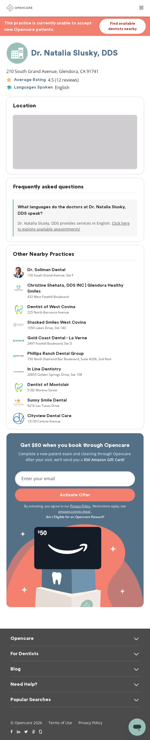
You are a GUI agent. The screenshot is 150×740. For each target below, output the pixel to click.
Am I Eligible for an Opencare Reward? (75, 517)
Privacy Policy (80, 506)
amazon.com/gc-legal (74, 511)
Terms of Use (60, 722)
